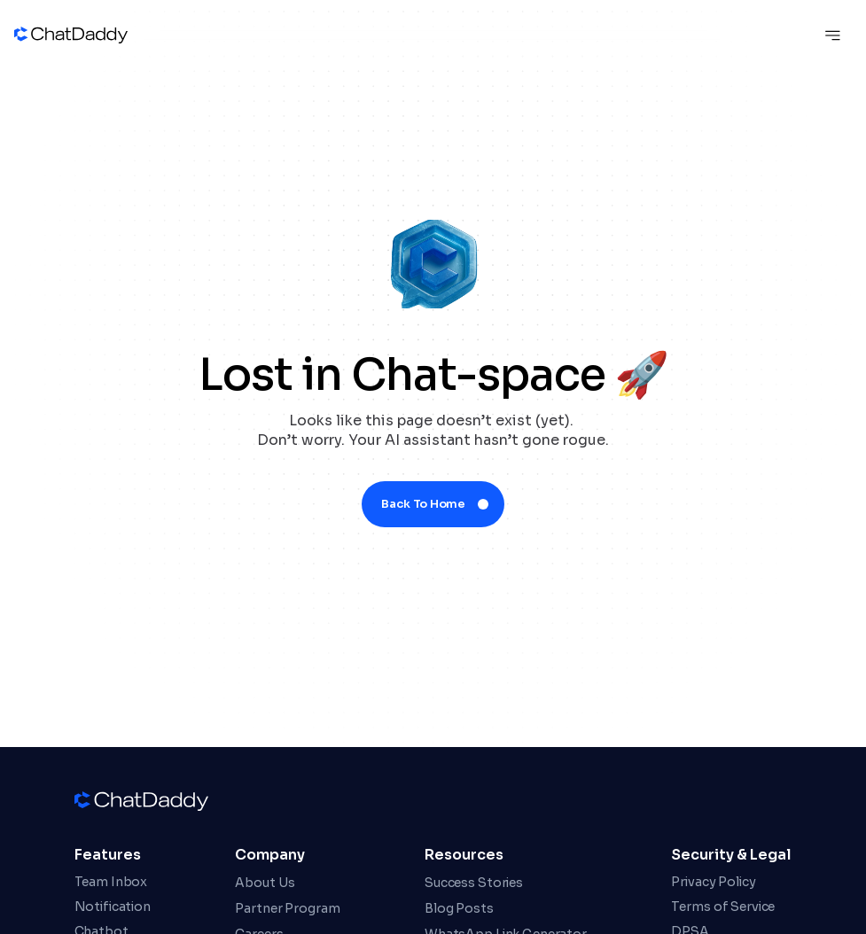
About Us (264, 883)
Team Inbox (111, 882)
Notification (112, 907)
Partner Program (287, 908)
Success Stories (474, 883)
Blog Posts (459, 908)
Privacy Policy (713, 882)
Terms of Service (723, 907)
